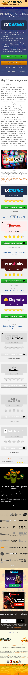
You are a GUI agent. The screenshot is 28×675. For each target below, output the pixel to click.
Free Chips (8, 179)
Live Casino (15, 179)
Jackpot (21, 179)
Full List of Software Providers (14, 565)
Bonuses (3, 178)
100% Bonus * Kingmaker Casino (12, 326)
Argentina (4, 7)
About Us (3, 644)
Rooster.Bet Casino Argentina (12, 246)
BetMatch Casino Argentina (12, 357)
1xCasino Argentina (12, 210)
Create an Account (14, 57)
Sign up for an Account (11, 207)
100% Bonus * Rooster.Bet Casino (12, 252)
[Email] (8, 621)
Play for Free (15, 62)
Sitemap (14, 645)
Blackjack (18, 178)
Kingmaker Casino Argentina (12, 319)
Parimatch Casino (7, 459)
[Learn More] (17, 627)
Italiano (14, 633)
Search (24, 644)
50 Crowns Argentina (12, 451)
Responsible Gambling (18, 644)
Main (9, 7)
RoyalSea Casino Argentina (12, 388)
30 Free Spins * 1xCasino (12, 215)
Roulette (13, 178)
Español (9, 633)
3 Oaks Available (12, 196)
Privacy (12, 644)
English (14, 7)
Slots (8, 178)
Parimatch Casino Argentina (7, 461)
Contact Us (8, 644)
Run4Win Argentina (12, 284)
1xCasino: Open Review (14, 69)
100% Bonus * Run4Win (12, 289)
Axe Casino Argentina (12, 419)
